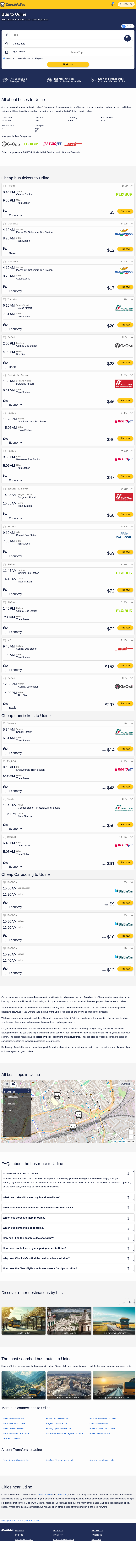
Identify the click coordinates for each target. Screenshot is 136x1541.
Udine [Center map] (125, 1084)
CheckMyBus (6, 1520)
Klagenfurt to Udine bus (56, 1423)
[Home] (12, 4)
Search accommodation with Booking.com (24, 58)
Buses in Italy (20, 1520)
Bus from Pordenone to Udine (16, 1433)
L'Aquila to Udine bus (99, 1423)
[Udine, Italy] (71, 43)
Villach (48, 1494)
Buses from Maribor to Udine (102, 1428)
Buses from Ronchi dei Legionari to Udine (64, 1433)
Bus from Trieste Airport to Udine (60, 1460)
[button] (79, 1115)
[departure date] (39, 52)
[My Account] (112, 4)
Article (96, 1539)
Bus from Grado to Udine (14, 1423)
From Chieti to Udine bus (57, 1418)
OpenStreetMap (119, 1141)
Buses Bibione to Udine (13, 1418)
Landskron (62, 1494)
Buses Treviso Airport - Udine (16, 1460)
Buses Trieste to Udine (100, 1433)
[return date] (100, 52)
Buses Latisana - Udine (13, 1428)
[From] (71, 35)
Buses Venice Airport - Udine (102, 1460)
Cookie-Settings (63, 1539)
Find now (125, 211)
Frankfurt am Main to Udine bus (104, 1418)
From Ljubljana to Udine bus (58, 1428)
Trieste (40, 1494)
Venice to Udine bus (12, 1438)
